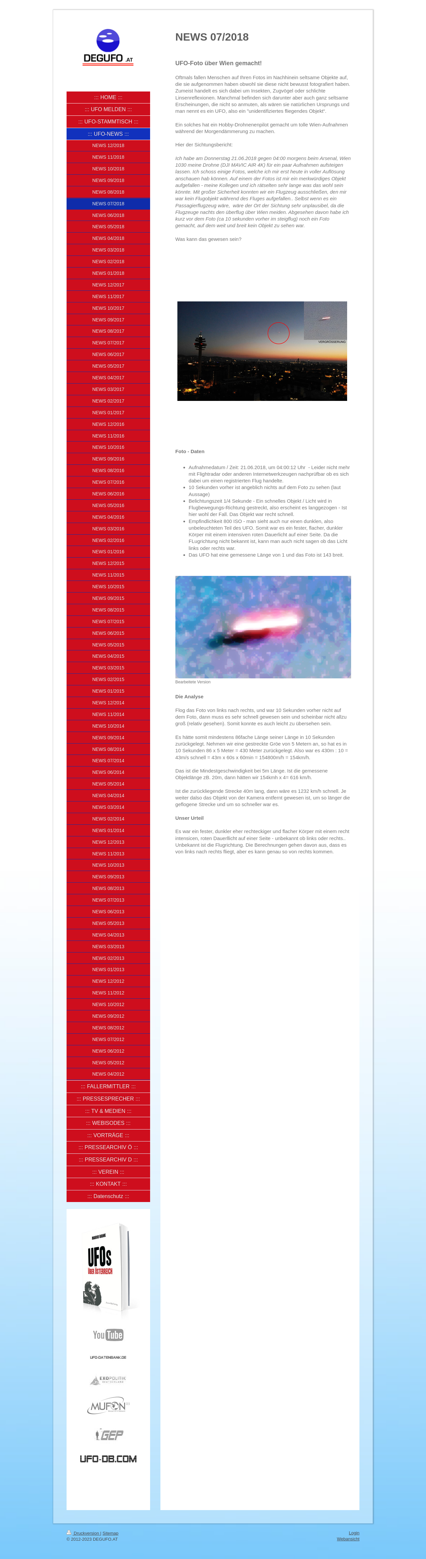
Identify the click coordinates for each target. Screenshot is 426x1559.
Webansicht (348, 1538)
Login (354, 1532)
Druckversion (83, 1533)
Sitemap (110, 1533)
